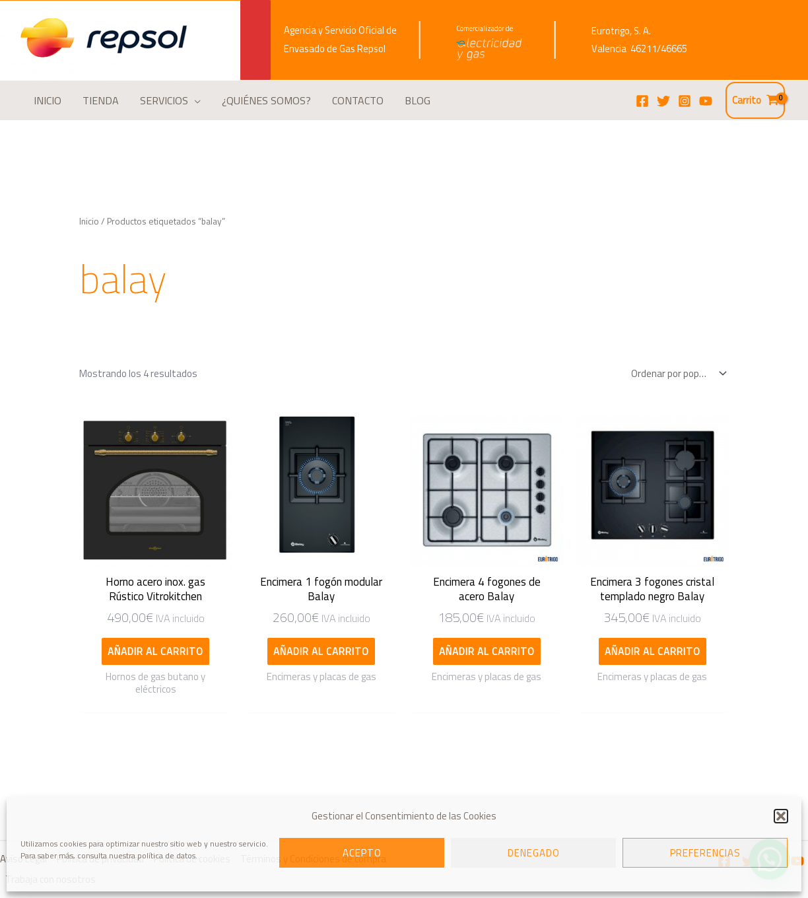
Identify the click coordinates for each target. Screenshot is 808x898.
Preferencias (705, 852)
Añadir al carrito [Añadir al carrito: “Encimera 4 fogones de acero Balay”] (487, 651)
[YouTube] (705, 101)
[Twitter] (663, 101)
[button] (781, 816)
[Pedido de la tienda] (676, 373)
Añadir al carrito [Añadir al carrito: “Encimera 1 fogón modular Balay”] (321, 651)
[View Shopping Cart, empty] (755, 101)
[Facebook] (642, 101)
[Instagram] (684, 101)
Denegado (534, 852)
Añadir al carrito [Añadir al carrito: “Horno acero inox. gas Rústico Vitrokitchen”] (155, 651)
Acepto (362, 852)
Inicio (89, 221)
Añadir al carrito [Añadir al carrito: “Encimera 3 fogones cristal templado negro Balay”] (652, 651)
